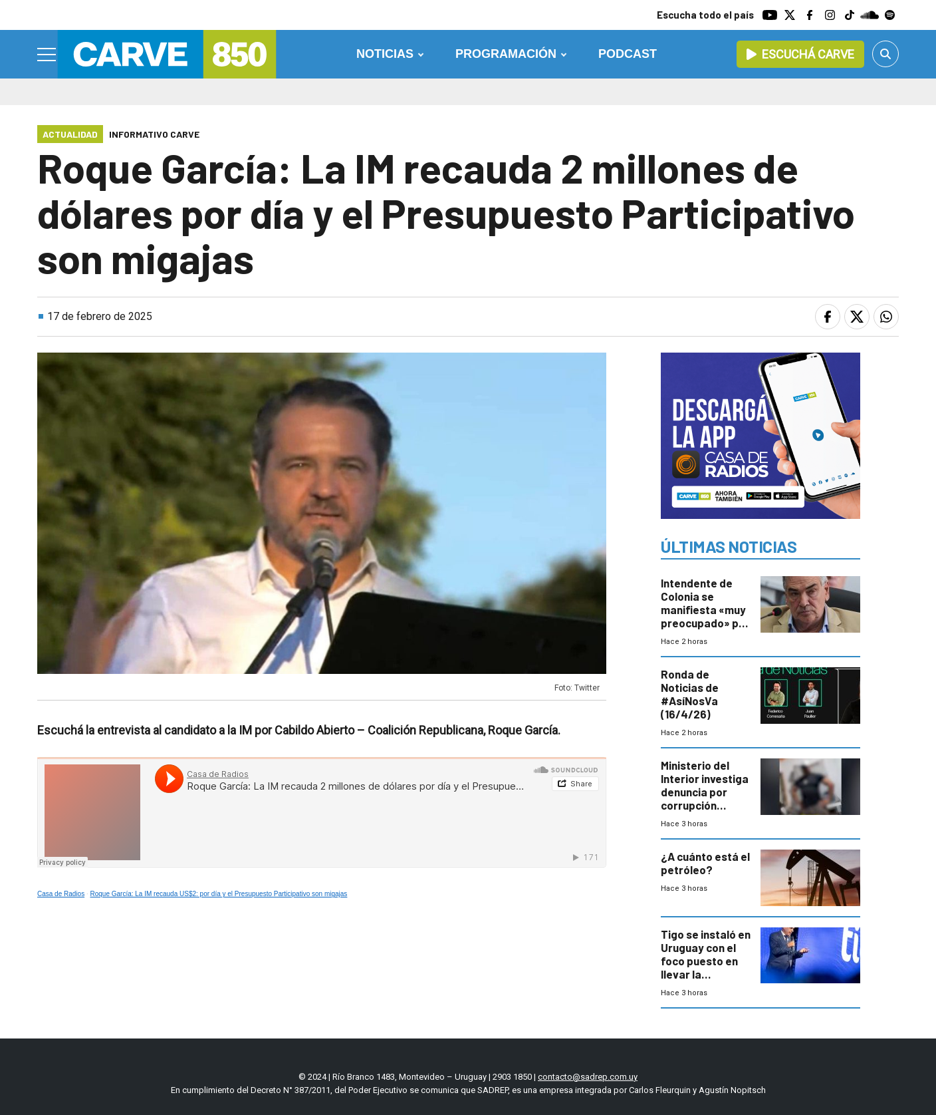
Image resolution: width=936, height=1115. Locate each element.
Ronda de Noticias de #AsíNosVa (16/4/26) (690, 693)
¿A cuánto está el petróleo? (705, 863)
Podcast (627, 54)
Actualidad (70, 134)
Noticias (384, 54)
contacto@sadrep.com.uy (588, 1077)
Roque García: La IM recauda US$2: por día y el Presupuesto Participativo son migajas (219, 893)
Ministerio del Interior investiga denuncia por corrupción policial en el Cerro (705, 798)
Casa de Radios (60, 893)
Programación (505, 54)
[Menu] (47, 55)
